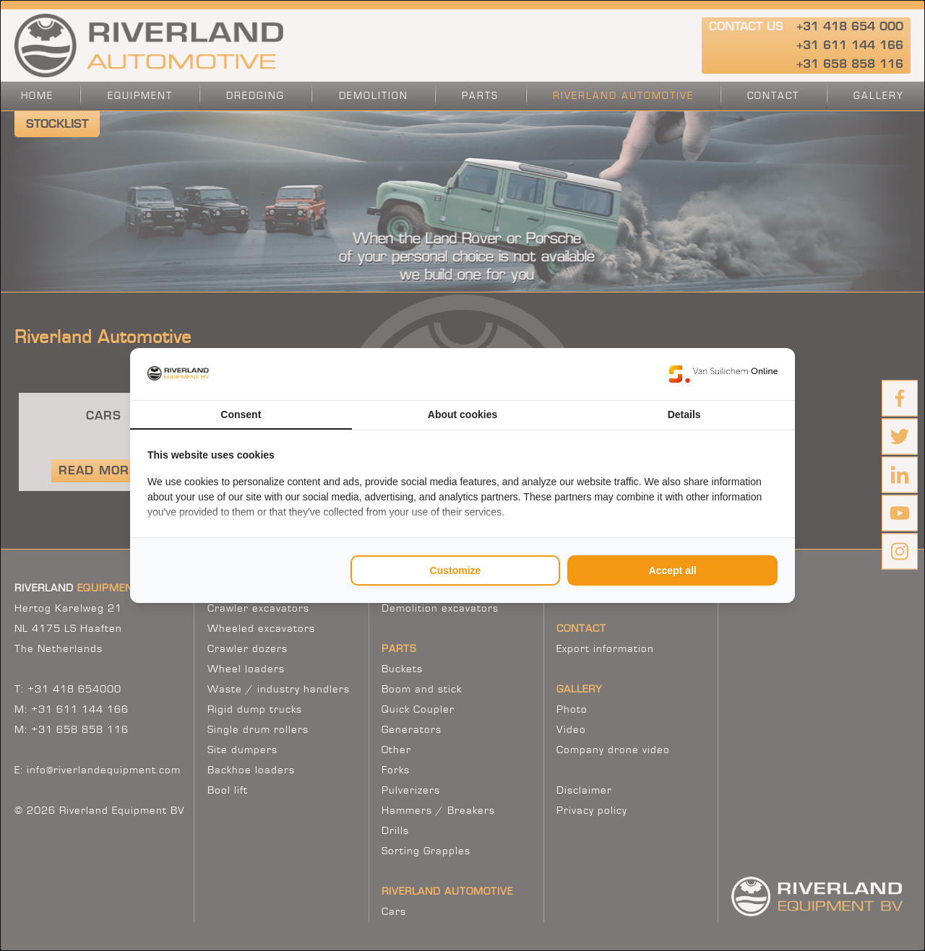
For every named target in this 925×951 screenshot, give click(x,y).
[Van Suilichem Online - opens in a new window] (723, 374)
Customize (455, 570)
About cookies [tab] (462, 414)
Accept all (673, 570)
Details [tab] (684, 414)
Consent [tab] (240, 414)
